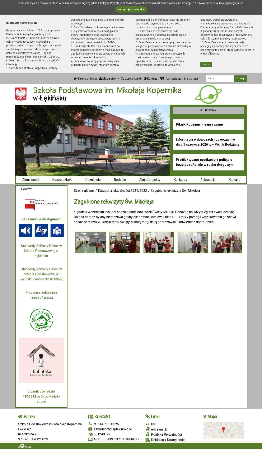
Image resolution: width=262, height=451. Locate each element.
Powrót (26, 189)
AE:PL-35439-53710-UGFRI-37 (113, 439)
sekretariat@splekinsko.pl (110, 429)
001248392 (99, 434)
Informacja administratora (179, 78)
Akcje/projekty (149, 180)
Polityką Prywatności (112, 3)
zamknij (206, 64)
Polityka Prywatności (163, 434)
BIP (150, 424)
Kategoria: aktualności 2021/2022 (122, 191)
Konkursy (180, 180)
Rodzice (120, 180)
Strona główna (85, 78)
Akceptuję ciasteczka (131, 9)
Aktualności (30, 180)
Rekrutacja (207, 180)
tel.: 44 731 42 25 (103, 424)
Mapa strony (109, 78)
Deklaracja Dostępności (165, 440)
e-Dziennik (208, 110)
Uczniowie (93, 180)
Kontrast (151, 78)
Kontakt (234, 180)
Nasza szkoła (62, 180)
